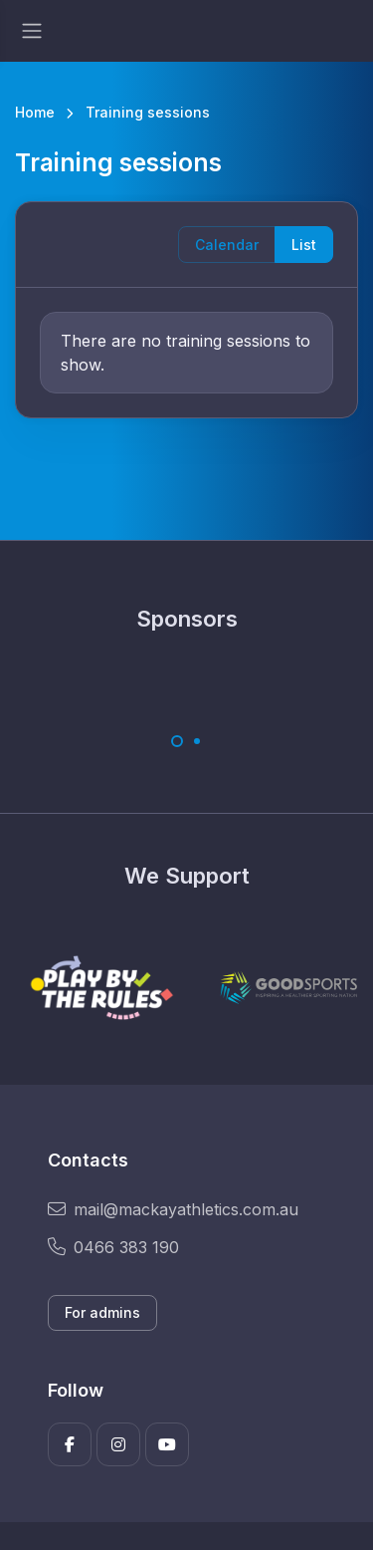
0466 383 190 (113, 1247)
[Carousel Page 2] (197, 741)
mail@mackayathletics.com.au (173, 1209)
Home (35, 112)
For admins (102, 1312)
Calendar (227, 244)
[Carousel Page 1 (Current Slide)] (177, 741)
